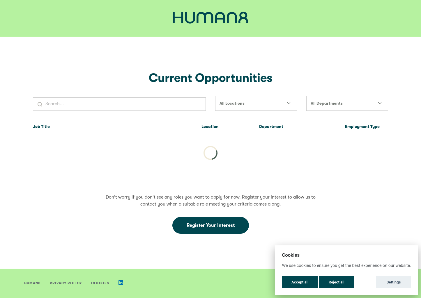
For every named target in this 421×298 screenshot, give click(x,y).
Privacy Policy (66, 283)
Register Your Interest (211, 225)
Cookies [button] (100, 283)
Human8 (32, 283)
